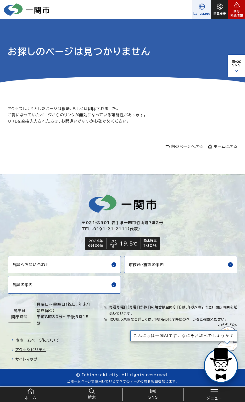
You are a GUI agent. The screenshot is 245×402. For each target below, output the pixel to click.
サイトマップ (24, 359)
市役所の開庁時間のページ (175, 319)
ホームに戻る (222, 146)
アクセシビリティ (28, 350)
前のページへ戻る (184, 146)
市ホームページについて (35, 340)
